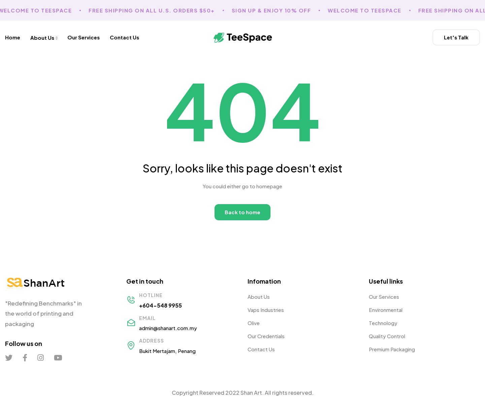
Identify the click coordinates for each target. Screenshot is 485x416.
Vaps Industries (266, 310)
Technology (383, 323)
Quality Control (387, 336)
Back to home (242, 212)
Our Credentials (266, 336)
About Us (43, 37)
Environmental (385, 310)
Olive (254, 323)
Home (12, 37)
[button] (456, 37)
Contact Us (124, 37)
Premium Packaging (392, 349)
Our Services (83, 37)
